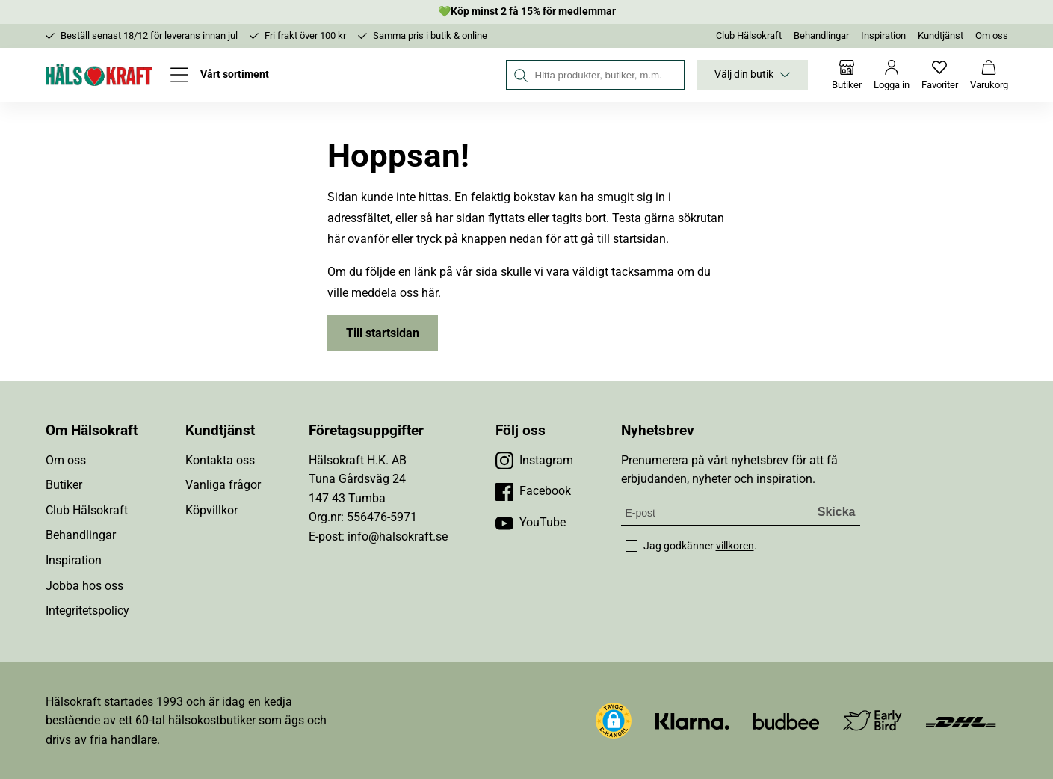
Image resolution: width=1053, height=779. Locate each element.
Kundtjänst (940, 35)
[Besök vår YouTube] (530, 522)
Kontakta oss (220, 460)
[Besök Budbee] (786, 720)
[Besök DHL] (960, 720)
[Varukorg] (989, 75)
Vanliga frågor (223, 485)
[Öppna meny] (219, 75)
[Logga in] (892, 75)
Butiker (64, 485)
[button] (614, 721)
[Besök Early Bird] (872, 719)
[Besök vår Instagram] (534, 460)
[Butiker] (847, 75)
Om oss (991, 35)
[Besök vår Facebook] (533, 491)
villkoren (735, 546)
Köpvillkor (211, 510)
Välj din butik (752, 74)
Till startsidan (382, 333)
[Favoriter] (939, 75)
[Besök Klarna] (692, 720)
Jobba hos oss (84, 586)
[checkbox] (631, 546)
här (429, 293)
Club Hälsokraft (749, 35)
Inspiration (883, 35)
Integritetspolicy (87, 610)
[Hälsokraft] (99, 75)
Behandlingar (821, 35)
